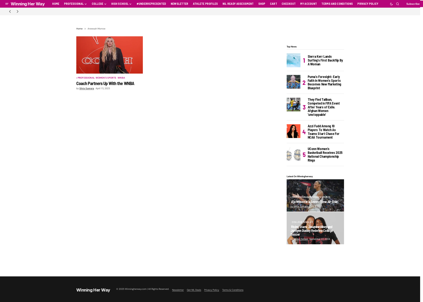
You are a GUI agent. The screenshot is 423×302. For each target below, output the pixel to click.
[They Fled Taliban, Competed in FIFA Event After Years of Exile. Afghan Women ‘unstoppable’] (293, 104)
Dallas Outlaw (301, 239)
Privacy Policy (211, 289)
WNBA (121, 78)
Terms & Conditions (232, 289)
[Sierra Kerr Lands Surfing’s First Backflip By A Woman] (293, 60)
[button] (7, 4)
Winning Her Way (28, 3)
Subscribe (413, 4)
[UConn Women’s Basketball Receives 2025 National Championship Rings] (293, 154)
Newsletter (178, 289)
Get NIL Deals (194, 289)
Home (79, 28)
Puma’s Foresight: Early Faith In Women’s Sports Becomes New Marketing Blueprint (324, 82)
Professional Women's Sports (97, 78)
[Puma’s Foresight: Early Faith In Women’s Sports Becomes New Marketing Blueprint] (293, 82)
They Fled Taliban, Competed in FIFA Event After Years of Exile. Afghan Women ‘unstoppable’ (324, 107)
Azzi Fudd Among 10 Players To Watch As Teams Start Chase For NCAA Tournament (323, 131)
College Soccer (302, 222)
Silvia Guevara (301, 206)
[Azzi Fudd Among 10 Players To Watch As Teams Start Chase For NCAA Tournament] (293, 131)
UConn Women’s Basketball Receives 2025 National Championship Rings (325, 154)
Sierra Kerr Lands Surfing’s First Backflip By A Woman (325, 60)
